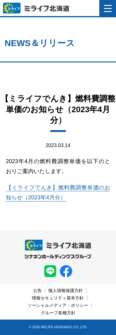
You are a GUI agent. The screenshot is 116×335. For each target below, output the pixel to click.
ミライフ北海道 (36, 8)
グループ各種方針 (58, 312)
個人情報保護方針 (65, 290)
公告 (37, 290)
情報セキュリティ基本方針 (58, 297)
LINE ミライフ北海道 (50, 271)
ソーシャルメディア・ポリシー (58, 305)
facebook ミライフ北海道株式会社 (66, 271)
